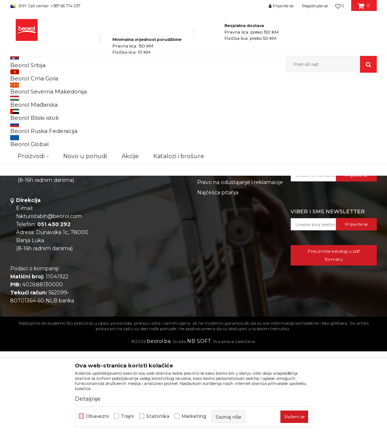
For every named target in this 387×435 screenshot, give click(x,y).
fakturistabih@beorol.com (49, 300)
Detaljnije (88, 398)
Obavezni (97, 416)
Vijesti (111, 235)
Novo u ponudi (85, 64)
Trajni (127, 416)
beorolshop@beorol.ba (64, 247)
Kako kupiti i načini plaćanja (231, 245)
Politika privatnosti (220, 214)
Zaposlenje (117, 225)
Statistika (157, 416)
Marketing (193, 416)
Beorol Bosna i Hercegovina (39, 88)
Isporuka (208, 255)
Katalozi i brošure (125, 245)
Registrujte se (315, 5)
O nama (114, 214)
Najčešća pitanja (217, 276)
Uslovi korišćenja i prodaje (229, 235)
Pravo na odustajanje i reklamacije (240, 266)
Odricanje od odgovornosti (231, 225)
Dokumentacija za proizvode (140, 255)
